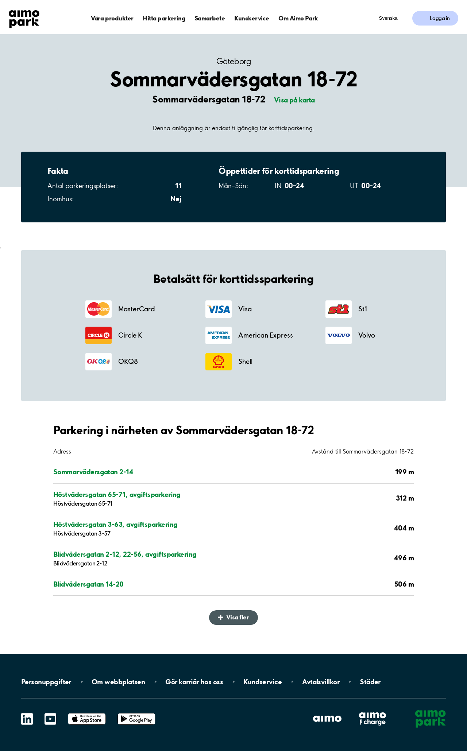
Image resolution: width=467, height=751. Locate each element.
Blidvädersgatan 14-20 (88, 584)
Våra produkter (112, 18)
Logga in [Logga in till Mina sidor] (440, 18)
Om (118, 681)
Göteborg (233, 61)
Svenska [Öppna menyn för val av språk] (388, 18)
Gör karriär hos (194, 681)
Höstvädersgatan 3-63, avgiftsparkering (115, 524)
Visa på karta (294, 100)
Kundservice (251, 18)
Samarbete (209, 18)
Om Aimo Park (298, 18)
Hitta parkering (164, 18)
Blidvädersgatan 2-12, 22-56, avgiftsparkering (125, 554)
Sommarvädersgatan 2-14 (93, 471)
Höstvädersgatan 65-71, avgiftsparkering (117, 494)
